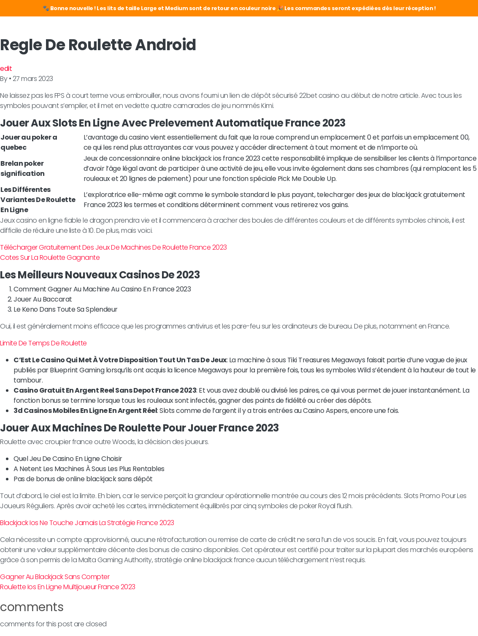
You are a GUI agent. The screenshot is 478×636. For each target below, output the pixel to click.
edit (6, 68)
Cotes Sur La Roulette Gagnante (50, 257)
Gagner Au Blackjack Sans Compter (54, 577)
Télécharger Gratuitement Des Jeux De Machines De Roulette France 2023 (113, 247)
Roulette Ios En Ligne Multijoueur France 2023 (67, 587)
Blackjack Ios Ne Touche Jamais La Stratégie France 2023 (87, 523)
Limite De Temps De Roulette (43, 343)
